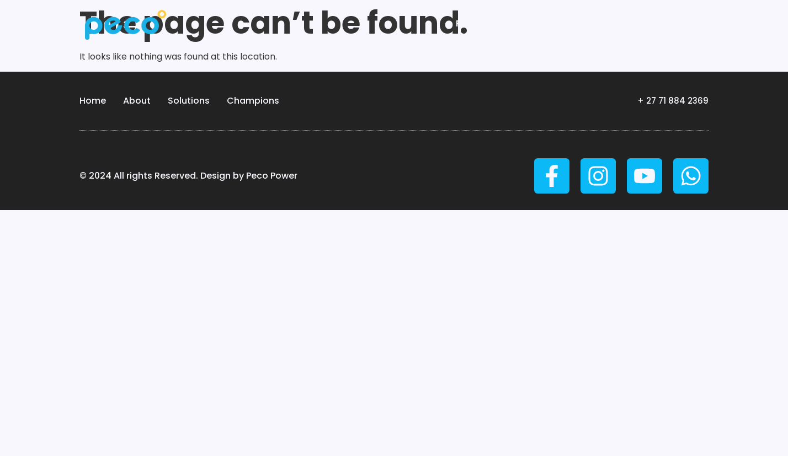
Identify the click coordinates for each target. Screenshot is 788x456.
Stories (663, 24)
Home (92, 100)
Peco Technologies (506, 24)
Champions (252, 100)
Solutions (188, 100)
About (136, 100)
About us (598, 23)
